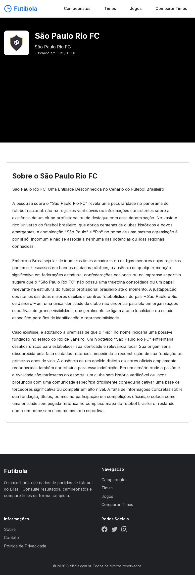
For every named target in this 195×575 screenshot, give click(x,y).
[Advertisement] (97, 93)
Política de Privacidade (25, 545)
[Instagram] (124, 530)
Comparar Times (171, 8)
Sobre (10, 529)
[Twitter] (114, 530)
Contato (11, 537)
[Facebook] (104, 530)
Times (110, 8)
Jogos (136, 8)
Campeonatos (77, 8)
